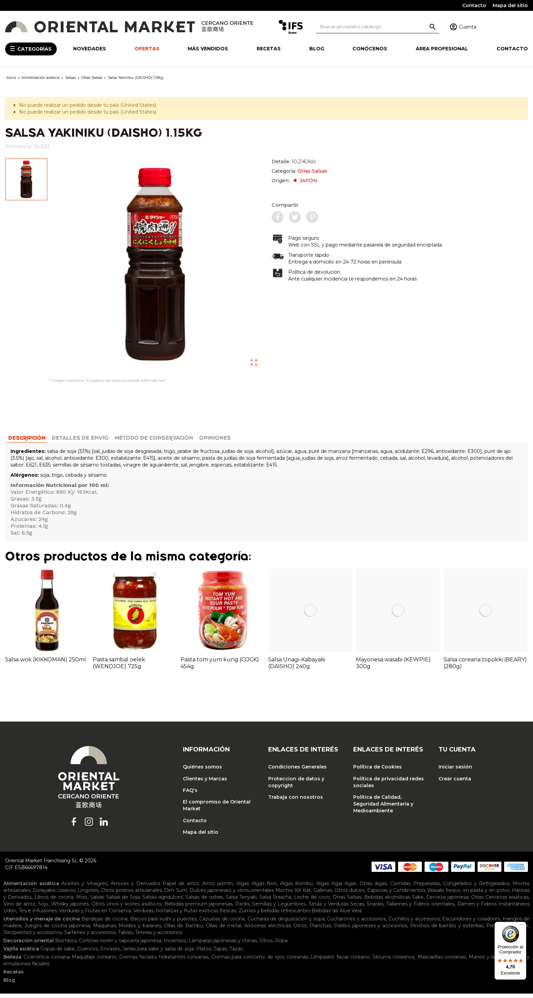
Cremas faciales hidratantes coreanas (164, 961)
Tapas (220, 953)
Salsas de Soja (123, 901)
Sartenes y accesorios (90, 937)
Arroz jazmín (217, 888)
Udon (9, 915)
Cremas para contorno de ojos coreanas (259, 961)
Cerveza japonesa (447, 901)
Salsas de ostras (204, 901)
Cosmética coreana (46, 961)
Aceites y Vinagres (84, 888)
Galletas (322, 895)
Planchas (320, 930)
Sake (418, 901)
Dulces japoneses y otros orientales (232, 895)
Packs (242, 908)
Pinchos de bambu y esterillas (446, 930)
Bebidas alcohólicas (387, 901)
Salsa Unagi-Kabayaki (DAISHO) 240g (296, 667)
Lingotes (88, 895)
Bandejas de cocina (104, 923)
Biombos (65, 945)
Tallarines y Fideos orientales (420, 908)
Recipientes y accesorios (32, 937)
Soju (43, 908)
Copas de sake (57, 953)
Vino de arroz (19, 908)
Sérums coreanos (394, 961)
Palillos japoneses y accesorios (370, 930)
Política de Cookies (377, 771)
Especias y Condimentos (396, 895)
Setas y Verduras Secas (336, 908)
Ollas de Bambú (183, 930)
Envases (110, 953)
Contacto (474, 5)
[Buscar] (377, 26)
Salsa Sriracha (275, 901)
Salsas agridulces (162, 901)
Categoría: (299, 171)
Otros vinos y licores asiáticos (126, 908)
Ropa (281, 945)
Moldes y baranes (140, 930)
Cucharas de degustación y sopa (286, 923)
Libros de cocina (53, 901)
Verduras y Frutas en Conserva (95, 915)
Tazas (236, 953)
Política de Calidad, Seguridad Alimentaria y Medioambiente (383, 808)
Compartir (285, 205)
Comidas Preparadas (415, 888)
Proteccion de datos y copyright (296, 786)
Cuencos (87, 953)
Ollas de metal (223, 930)
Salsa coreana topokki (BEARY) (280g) (485, 667)
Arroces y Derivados (135, 888)
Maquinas (104, 930)
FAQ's (190, 795)
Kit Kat (303, 895)
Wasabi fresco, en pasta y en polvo (468, 895)
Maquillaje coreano (94, 961)
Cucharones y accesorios (356, 923)
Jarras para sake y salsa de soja (158, 953)
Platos (203, 953)
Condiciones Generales (297, 771)
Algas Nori (264, 888)
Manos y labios (486, 961)
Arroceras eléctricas (267, 930)
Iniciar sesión (455, 771)
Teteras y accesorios (158, 937)
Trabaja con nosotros (295, 801)
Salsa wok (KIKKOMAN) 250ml (45, 664)
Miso (81, 901)
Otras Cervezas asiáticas (500, 901)
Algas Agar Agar (336, 888)
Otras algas (373, 888)
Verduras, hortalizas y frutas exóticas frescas (184, 915)
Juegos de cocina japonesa (57, 930)
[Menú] (522, 926)
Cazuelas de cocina (222, 923)
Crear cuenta (455, 783)
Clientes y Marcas (205, 783)
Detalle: (294, 161)
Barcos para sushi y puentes (163, 923)
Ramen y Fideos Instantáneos (493, 908)
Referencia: (18, 146)
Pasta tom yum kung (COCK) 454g (219, 667)
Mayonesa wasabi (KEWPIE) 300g (393, 667)
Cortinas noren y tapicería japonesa (120, 945)
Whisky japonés (70, 908)
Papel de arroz (180, 888)
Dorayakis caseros (54, 895)
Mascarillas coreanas (441, 961)
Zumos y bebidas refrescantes (274, 915)
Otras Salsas (312, 171)
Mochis (283, 895)
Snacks (375, 908)
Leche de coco (312, 901)
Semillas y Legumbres (279, 908)
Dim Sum (175, 895)
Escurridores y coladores (471, 923)
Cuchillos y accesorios (414, 923)
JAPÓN (304, 180)
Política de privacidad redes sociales (388, 786)
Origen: (294, 180)
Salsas (97, 901)
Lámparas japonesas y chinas (223, 945)
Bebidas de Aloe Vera (337, 915)
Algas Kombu (296, 888)
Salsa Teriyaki (241, 901)
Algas (242, 888)
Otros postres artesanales (131, 895)
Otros (300, 930)
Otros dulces (349, 895)
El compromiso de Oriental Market (217, 809)
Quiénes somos (202, 771)
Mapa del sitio (510, 5)
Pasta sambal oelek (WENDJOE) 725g (119, 667)
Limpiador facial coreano (340, 961)
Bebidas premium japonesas (199, 908)
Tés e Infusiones (38, 915)
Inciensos (175, 945)
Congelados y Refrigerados (476, 888)
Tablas (125, 937)
